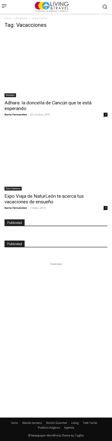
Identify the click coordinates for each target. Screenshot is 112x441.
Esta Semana (13, 188)
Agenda (69, 428)
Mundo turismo (32, 423)
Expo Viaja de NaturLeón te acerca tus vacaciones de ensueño (44, 198)
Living (75, 423)
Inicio (8, 18)
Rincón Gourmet (56, 423)
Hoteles (10, 95)
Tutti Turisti (90, 423)
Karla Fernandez (16, 114)
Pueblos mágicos (49, 428)
